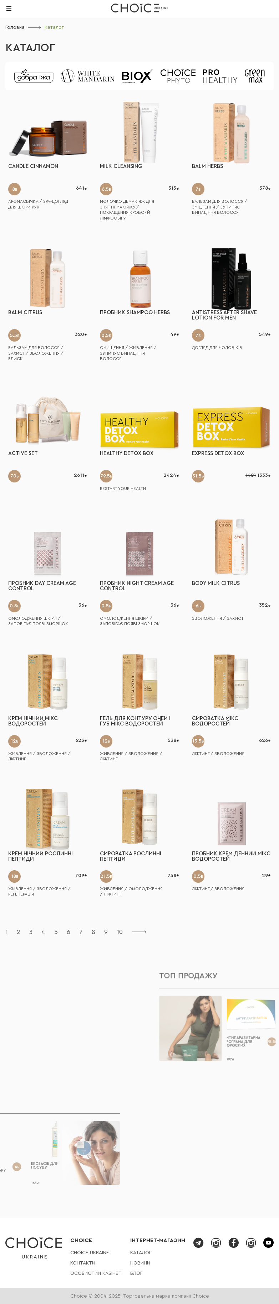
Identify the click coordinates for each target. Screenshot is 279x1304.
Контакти (82, 1263)
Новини (140, 1263)
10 (120, 932)
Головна (15, 27)
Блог (136, 1273)
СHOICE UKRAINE (89, 1252)
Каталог (30, 47)
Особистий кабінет (96, 1273)
